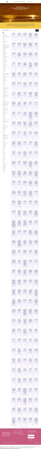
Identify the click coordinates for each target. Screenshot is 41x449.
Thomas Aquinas (5, 163)
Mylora (3, 133)
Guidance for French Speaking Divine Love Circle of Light (19, 370)
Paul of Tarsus (4, 140)
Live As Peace (19, 112)
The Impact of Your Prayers (24, 93)
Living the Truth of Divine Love (19, 419)
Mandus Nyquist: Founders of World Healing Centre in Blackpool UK (6, 121)
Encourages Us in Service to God (13, 182)
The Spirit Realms (19, 250)
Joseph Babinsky (5, 107)
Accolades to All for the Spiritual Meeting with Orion (13, 143)
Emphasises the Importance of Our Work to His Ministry (30, 241)
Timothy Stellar (4, 165)
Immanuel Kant (4, 86)
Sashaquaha (4, 152)
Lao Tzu (4, 115)
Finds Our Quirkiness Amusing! (36, 54)
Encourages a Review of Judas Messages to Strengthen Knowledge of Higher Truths (36, 213)
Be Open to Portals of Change (13, 399)
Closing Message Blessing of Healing (30, 222)
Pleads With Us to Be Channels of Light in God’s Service (19, 143)
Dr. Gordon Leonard (5, 65)
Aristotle (4, 43)
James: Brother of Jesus (5, 92)
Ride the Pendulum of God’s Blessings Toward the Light (19, 351)
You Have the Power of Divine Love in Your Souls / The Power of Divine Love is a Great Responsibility (25, 390)
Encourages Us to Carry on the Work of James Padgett (19, 291)
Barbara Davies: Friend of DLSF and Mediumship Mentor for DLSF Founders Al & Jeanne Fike (6, 48)
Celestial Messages (29, 1)
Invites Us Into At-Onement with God (30, 281)
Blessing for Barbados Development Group (25, 281)
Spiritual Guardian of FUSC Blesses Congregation (25, 74)
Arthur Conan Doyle (5, 44)
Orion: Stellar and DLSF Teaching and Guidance (5, 138)
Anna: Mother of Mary (5, 41)
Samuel (3, 151)
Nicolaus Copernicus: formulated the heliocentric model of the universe (6, 136)
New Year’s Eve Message (25, 339)
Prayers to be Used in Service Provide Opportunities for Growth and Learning (25, 223)
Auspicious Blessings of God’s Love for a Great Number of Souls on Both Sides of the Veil (14, 282)
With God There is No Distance (19, 64)
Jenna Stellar (4, 94)
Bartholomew (4, 50)
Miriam (3, 131)
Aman (3, 38)
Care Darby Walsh (5, 53)
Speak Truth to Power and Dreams (36, 83)
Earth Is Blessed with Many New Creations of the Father (19, 54)
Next (28, 427)
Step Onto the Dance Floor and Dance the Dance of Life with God (30, 44)
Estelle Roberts (4, 71)
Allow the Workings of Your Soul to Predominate (36, 162)
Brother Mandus (4, 52)
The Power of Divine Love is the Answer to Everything (25, 162)
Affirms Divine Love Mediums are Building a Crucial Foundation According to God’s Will (36, 173)
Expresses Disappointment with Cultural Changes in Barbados (19, 282)
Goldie (3, 82)
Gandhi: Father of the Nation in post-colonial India (6, 77)
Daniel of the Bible (5, 60)
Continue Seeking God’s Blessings (19, 310)
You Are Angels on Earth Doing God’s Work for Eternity (24, 172)
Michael (4, 129)
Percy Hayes (4, 141)
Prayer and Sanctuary (36, 260)
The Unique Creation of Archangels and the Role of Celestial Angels (36, 301)
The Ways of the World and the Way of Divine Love (14, 162)
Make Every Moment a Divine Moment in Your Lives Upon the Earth (19, 213)
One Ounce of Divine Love (19, 329)
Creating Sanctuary (25, 201)
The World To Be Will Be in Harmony (36, 202)
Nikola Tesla (4, 137)
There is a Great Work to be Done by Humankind (14, 241)
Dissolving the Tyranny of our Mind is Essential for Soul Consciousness (19, 203)
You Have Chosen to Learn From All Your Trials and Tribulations (25, 153)
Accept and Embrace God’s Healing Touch (30, 212)
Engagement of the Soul (13, 83)
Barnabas (4, 49)
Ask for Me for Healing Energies (30, 330)
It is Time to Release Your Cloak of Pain (36, 340)
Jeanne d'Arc (4, 93)
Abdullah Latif (4, 34)
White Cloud (4, 166)
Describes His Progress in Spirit (30, 83)
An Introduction (13, 93)
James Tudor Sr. (4, 91)
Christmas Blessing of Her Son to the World (30, 350)
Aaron (3, 33)
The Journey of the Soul (24, 359)
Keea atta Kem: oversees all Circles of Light (6, 113)
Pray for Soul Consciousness (14, 54)
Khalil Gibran (4, 114)
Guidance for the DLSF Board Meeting (25, 133)
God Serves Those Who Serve (13, 113)
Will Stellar (4, 169)
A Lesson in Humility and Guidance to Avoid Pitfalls (36, 241)
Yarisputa (4, 170)
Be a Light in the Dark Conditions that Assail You (24, 84)
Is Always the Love (19, 132)
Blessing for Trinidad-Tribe (19, 231)
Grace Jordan (4, 83)
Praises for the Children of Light (24, 34)
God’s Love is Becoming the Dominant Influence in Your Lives (25, 44)
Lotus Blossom (4, 117)
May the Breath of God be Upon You (25, 379)
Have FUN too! (13, 339)
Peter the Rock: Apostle (5, 142)
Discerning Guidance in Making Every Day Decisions (30, 54)
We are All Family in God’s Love (36, 399)
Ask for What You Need (30, 132)
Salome (3, 150)
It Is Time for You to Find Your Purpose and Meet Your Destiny (13, 251)
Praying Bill (4, 144)
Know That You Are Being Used (14, 320)
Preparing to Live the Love (36, 152)
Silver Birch (4, 155)
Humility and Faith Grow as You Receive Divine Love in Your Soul (36, 271)
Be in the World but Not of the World (19, 123)
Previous (22, 427)
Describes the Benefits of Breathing (14, 271)
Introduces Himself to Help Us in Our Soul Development (19, 93)
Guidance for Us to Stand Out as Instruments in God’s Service (13, 173)
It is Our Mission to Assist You (25, 409)
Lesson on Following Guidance (30, 409)
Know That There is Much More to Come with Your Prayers (36, 281)
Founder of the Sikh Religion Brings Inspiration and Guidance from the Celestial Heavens (14, 421)
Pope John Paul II (5, 143)
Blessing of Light (36, 369)
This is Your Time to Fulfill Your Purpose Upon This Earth (13, 389)
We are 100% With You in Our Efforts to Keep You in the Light (36, 182)
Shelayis (4, 154)
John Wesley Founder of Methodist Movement (5, 104)
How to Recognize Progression (13, 409)
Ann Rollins (4, 40)
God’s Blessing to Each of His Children (19, 360)
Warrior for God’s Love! (13, 369)
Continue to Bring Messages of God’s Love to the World (30, 172)
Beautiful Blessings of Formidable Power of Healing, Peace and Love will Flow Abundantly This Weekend (19, 243)
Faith (3, 72)
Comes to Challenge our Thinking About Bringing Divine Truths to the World (13, 292)
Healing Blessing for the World (19, 389)
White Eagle (4, 167)
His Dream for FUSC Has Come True (30, 74)
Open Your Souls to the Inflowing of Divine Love (36, 64)
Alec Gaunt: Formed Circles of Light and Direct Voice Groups (6, 36)
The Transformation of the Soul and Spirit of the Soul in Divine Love (25, 213)
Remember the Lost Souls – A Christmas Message (14, 360)
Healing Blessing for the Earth (36, 330)
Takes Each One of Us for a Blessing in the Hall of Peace (36, 113)
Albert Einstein (4, 35)
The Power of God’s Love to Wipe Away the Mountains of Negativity (25, 193)
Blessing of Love (13, 379)
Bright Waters (4, 51)
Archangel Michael (5, 42)
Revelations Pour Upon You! (13, 44)
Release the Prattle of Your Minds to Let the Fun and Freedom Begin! (30, 311)
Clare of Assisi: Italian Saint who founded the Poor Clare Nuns (6, 57)
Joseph (3, 106)
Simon (3, 156)
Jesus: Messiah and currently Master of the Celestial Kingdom (6, 96)
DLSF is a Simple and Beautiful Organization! (25, 64)
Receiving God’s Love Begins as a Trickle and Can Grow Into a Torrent (36, 232)
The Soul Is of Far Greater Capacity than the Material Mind (36, 409)
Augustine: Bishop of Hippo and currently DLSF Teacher (6, 45)
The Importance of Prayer (19, 152)
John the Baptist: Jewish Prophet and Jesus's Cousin (6, 102)
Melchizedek (4, 128)
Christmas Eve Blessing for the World (36, 350)
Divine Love (4, 63)
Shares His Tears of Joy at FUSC (19, 74)
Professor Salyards (5, 145)
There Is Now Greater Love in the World (36, 133)
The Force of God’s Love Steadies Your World (19, 192)
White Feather (4, 168)
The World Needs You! (30, 103)
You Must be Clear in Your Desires (30, 152)
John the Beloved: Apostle (6, 103)
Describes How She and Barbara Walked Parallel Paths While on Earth (25, 272)
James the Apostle (5, 90)
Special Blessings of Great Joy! (24, 370)
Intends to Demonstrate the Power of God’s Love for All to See (30, 182)
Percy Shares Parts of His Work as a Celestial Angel (30, 93)
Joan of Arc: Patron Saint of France (6, 97)
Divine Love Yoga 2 (13, 33)
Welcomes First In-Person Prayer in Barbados (19, 320)
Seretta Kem (4, 153)
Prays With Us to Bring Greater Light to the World (19, 301)
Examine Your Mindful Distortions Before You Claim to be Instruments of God (19, 173)
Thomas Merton (4, 164)
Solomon (4, 157)
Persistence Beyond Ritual (30, 260)
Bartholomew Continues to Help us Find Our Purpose (30, 320)
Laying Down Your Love (36, 191)
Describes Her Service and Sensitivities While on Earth (30, 271)
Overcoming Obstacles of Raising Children (13, 103)
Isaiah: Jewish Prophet (5, 87)
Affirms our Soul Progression (13, 152)
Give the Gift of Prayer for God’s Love (19, 44)
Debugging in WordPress (12, 447)
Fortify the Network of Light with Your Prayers (13, 330)
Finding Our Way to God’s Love (25, 231)
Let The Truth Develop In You (19, 182)
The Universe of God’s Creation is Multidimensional (25, 419)
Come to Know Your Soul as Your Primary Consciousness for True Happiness (25, 331)
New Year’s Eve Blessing (30, 339)
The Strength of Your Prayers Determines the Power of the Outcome (30, 124)
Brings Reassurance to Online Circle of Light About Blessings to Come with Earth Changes (30, 164)
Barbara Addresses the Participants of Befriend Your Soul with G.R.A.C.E (30, 65)
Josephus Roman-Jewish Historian (5, 110)
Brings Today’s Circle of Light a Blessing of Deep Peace (19, 409)
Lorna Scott (4, 116)
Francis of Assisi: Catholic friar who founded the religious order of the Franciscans (6, 74)
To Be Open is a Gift (36, 320)
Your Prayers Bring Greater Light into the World (30, 419)
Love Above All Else (24, 142)
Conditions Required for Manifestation (25, 182)
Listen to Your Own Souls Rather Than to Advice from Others (36, 311)
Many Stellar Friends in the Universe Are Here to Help (30, 399)
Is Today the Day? (36, 103)
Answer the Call (13, 63)
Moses (3, 132)
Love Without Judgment (30, 142)
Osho (3, 139)
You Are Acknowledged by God (36, 222)
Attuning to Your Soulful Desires (13, 123)
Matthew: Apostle (5, 127)
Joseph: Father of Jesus (5, 109)
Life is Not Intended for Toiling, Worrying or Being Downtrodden (36, 143)
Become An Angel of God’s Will (36, 44)
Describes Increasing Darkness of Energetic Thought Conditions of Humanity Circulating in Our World (25, 263)
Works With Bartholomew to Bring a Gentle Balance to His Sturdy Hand (25, 321)
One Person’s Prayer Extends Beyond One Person (25, 123)
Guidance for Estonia (19, 162)
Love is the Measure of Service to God (30, 379)
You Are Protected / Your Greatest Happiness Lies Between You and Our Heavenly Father (25, 400)
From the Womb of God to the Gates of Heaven (25, 291)
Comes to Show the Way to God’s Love (36, 360)
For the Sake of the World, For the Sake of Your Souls (13, 310)
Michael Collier (4, 130)
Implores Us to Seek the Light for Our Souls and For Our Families (30, 232)
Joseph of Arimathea (5, 108)
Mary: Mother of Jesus (5, 126)
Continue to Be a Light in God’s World (19, 399)
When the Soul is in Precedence (19, 34)
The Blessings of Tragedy (13, 132)
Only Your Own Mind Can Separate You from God (14, 192)
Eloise (3, 70)
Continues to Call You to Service (30, 300)
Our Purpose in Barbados (19, 339)
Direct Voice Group (5, 62)
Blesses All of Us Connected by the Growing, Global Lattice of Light (36, 94)
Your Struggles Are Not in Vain (36, 74)
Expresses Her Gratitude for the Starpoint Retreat (25, 251)
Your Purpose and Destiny (25, 300)
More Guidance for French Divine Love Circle (30, 360)
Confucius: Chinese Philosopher (5, 59)
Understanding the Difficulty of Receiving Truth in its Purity (30, 35)
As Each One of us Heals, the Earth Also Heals (25, 54)
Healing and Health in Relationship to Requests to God (19, 271)
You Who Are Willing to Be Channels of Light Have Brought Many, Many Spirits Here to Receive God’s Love (25, 312)
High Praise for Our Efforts (14, 349)
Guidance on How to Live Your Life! (36, 123)
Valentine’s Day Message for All (30, 202)
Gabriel (3, 75)
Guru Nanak (4, 84)
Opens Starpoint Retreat (19, 261)
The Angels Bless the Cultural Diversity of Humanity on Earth (25, 242)
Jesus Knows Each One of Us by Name (13, 202)
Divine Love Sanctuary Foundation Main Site (19, 1)
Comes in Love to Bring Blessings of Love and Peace (36, 34)
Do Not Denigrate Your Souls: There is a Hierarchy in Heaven (13, 232)
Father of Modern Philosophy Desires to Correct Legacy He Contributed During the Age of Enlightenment (36, 293)
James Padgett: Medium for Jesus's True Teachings (6, 88)
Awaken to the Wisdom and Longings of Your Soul (13, 261)
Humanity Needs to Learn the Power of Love (19, 103)
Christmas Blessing (25, 349)
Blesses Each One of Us (19, 83)
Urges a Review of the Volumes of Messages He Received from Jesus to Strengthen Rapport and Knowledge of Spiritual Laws (14, 224)
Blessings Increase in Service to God (24, 103)
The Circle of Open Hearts (13, 211)
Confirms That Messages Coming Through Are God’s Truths (36, 251)
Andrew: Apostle (4, 39)
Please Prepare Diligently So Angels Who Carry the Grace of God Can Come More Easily (13, 302)
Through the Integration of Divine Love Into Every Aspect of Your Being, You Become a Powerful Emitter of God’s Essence (30, 115)
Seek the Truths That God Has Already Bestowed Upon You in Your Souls (19, 223)
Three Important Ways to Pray (30, 389)
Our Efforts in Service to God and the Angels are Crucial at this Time (30, 291)
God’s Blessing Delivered (30, 251)
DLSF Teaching (4, 64)
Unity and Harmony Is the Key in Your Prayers (25, 113)
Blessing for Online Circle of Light (36, 389)
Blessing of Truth (30, 369)
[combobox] (23, 30)
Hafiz (3, 85)
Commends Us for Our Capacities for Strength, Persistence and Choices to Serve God (30, 193)
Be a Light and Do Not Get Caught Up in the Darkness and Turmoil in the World (36, 420)
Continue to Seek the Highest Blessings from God (19, 380)
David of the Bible (5, 61)
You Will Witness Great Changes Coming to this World (14, 74)
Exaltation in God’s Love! (36, 379)
